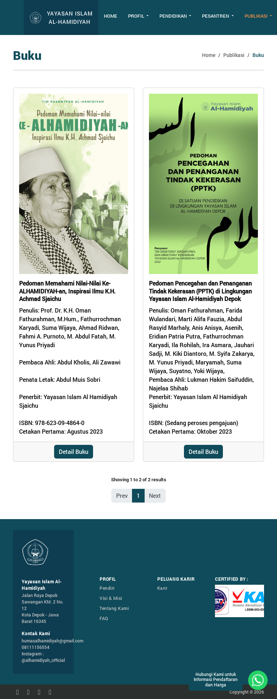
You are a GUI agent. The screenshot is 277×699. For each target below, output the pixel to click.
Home (110, 16)
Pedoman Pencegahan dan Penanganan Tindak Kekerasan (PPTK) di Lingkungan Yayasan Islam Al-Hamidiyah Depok (200, 290)
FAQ (104, 618)
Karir (162, 588)
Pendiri (107, 588)
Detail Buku (73, 451)
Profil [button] (136, 16)
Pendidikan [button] (173, 16)
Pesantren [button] (216, 16)
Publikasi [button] (257, 16)
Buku (258, 55)
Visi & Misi (111, 598)
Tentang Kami (114, 608)
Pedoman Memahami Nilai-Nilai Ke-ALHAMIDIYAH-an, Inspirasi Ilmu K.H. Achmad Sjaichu (67, 290)
